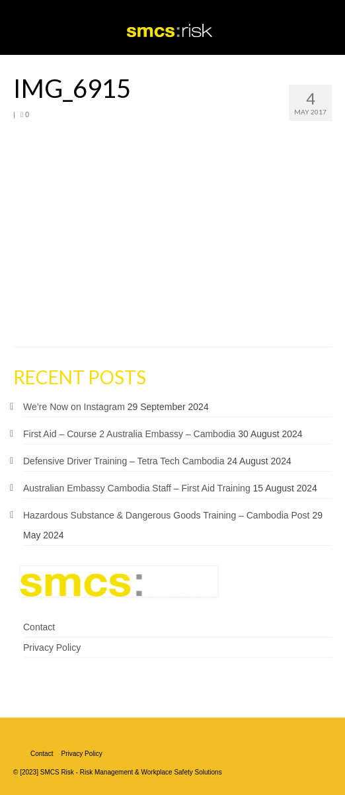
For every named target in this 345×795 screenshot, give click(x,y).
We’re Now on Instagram (74, 406)
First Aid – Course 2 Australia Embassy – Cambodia (129, 434)
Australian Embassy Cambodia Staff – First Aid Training (136, 488)
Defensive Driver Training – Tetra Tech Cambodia (124, 461)
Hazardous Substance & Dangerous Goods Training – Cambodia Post (166, 515)
